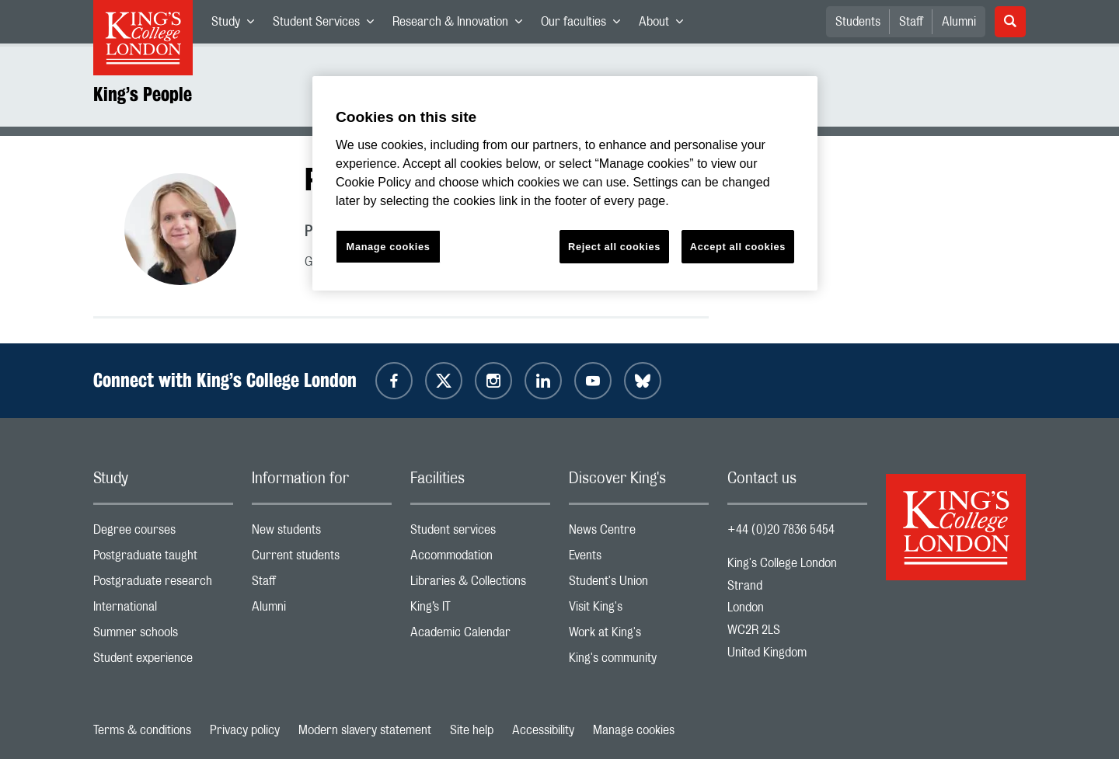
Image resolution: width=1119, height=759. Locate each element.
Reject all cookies (614, 246)
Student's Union (639, 584)
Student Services (328, 25)
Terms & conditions (142, 730)
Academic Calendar (480, 636)
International (163, 610)
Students (857, 22)
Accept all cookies (738, 246)
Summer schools (163, 636)
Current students (322, 559)
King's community (639, 661)
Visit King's (639, 610)
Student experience (163, 661)
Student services (480, 533)
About (665, 25)
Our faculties (585, 25)
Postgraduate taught (163, 559)
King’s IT (480, 610)
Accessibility (543, 730)
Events (639, 559)
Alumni (959, 22)
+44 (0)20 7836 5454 (781, 530)
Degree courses (163, 533)
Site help (471, 730)
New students (322, 533)
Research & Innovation (462, 25)
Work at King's (639, 636)
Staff (911, 22)
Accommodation (480, 559)
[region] (564, 183)
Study (237, 25)
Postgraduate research (163, 584)
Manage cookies (634, 730)
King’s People (142, 94)
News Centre (639, 533)
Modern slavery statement (364, 730)
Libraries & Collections (480, 584)
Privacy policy (245, 730)
